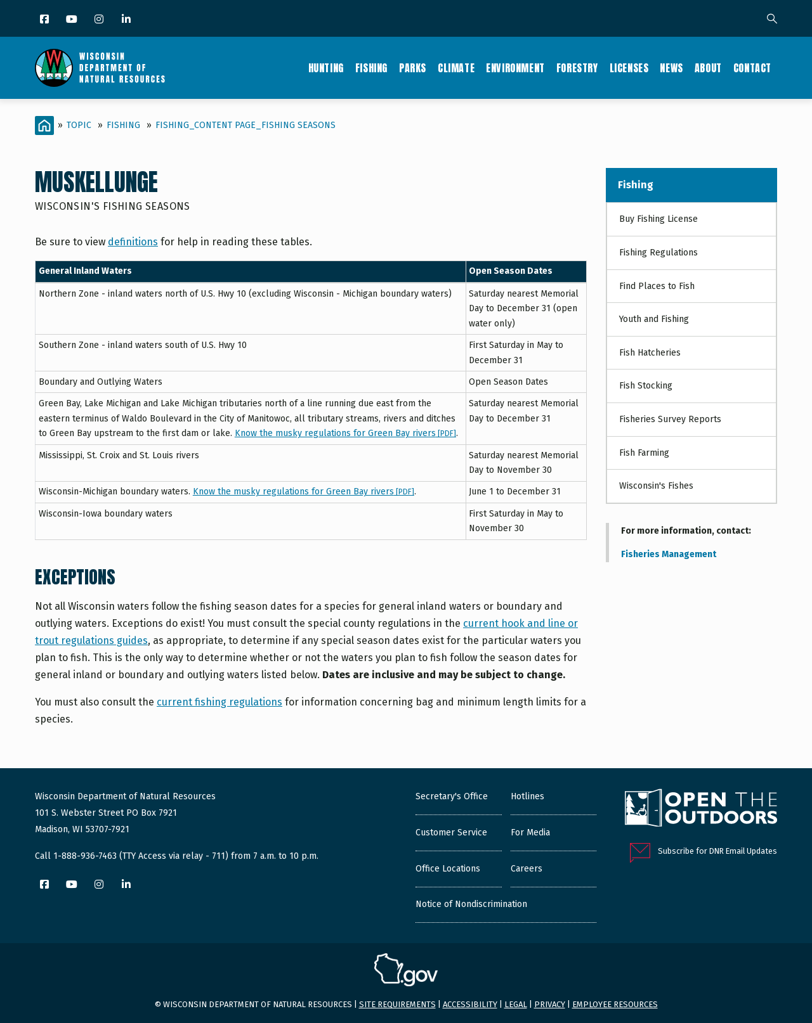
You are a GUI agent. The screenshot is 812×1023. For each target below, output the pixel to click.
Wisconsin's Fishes (656, 485)
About (708, 67)
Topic (79, 125)
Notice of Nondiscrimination (471, 904)
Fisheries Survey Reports (670, 419)
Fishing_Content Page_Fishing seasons (245, 125)
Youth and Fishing (654, 319)
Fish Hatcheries (650, 352)
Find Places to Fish (657, 286)
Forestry (577, 67)
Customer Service (451, 832)
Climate (456, 67)
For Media (530, 832)
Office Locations (448, 868)
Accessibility (470, 1004)
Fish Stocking (645, 385)
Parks (412, 67)
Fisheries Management (668, 554)
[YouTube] (72, 20)
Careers (526, 868)
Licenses (629, 67)
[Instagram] (99, 20)
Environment (515, 67)
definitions (133, 242)
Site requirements (397, 1004)
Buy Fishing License (658, 219)
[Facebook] (45, 20)
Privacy (549, 1004)
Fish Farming (644, 452)
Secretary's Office (452, 796)
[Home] (44, 125)
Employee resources (615, 1004)
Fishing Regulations (658, 252)
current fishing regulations (219, 702)
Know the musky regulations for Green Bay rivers (345, 433)
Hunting (326, 67)
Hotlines (527, 796)
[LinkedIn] (127, 20)
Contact (752, 67)
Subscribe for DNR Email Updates (717, 851)
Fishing (371, 67)
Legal (515, 1004)
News (671, 67)
